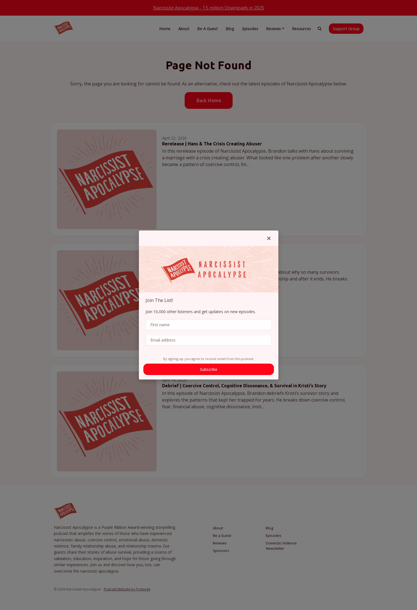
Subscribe (208, 369)
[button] (269, 238)
